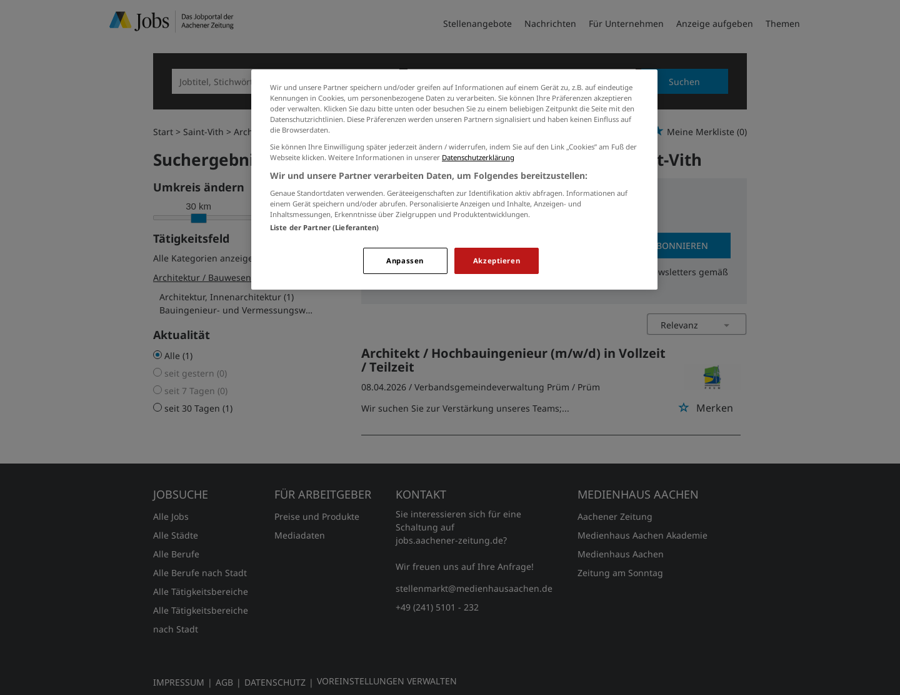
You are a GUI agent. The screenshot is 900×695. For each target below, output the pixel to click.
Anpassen (405, 260)
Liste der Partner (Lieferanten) (324, 227)
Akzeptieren (496, 260)
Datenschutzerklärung (478, 157)
